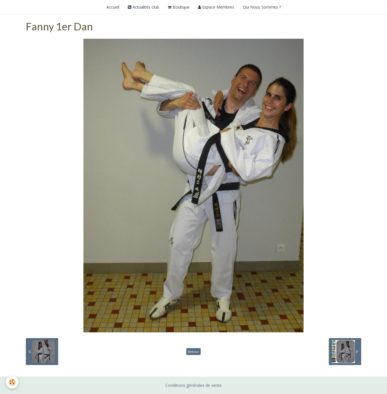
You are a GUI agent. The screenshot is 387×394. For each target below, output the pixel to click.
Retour (193, 351)
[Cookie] (12, 382)
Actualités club (143, 7)
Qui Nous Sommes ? (262, 7)
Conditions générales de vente (193, 385)
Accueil (112, 7)
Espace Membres (216, 7)
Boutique (178, 7)
